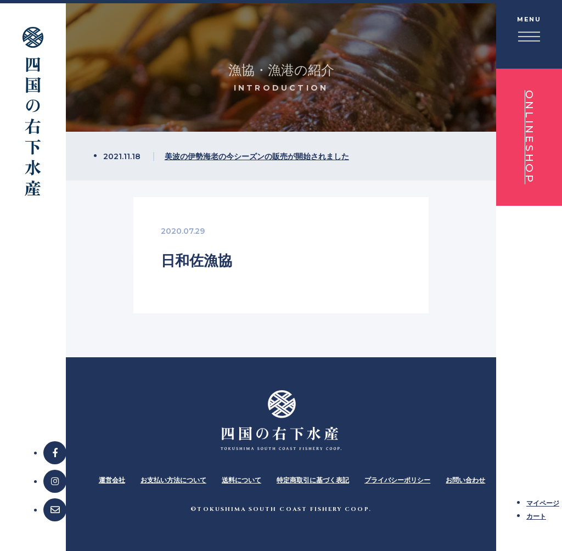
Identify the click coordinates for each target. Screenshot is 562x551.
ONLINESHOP (529, 137)
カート (536, 516)
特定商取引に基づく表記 (313, 480)
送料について (241, 480)
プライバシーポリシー (397, 480)
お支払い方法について (173, 480)
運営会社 (112, 480)
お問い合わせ (465, 480)
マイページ (542, 503)
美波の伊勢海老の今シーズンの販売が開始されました (257, 156)
